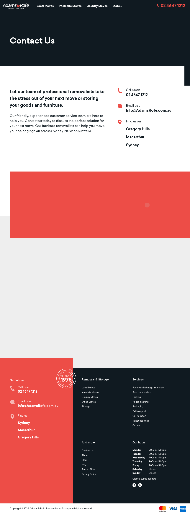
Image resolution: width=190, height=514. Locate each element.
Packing (136, 397)
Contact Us (87, 451)
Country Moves (97, 6)
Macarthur (135, 137)
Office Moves (89, 402)
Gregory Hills (138, 129)
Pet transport (139, 411)
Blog (84, 460)
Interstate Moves (70, 6)
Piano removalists (141, 393)
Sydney (132, 145)
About (85, 456)
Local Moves (45, 6)
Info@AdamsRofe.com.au (148, 111)
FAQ (84, 465)
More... (117, 6)
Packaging (138, 407)
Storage (86, 407)
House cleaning (140, 402)
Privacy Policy (89, 474)
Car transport (139, 416)
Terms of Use (88, 470)
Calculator (137, 426)
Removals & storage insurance (148, 388)
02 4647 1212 (173, 6)
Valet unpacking (140, 421)
